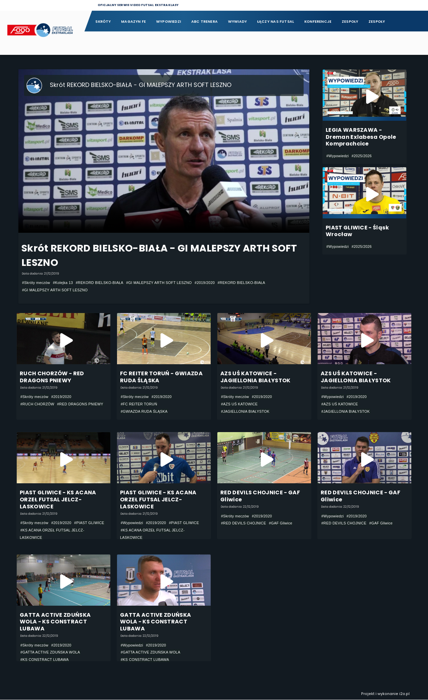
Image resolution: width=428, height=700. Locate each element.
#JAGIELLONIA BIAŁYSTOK (245, 411)
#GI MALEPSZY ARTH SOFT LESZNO (159, 283)
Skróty (103, 21)
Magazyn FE (133, 21)
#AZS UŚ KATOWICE (239, 404)
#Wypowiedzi (337, 156)
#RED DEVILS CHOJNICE (243, 523)
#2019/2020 (205, 283)
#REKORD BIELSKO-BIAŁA (99, 283)
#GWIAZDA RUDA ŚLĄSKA (144, 411)
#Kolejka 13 (63, 283)
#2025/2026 (361, 156)
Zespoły (350, 21)
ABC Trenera (204, 21)
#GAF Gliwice (280, 523)
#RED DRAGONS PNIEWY (80, 404)
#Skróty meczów (36, 283)
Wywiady (237, 21)
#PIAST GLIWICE (89, 523)
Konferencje (317, 21)
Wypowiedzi (168, 21)
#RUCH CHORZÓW (37, 404)
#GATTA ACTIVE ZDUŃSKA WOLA (50, 653)
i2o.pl (404, 694)
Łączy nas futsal (275, 21)
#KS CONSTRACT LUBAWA (44, 660)
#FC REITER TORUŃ (139, 404)
